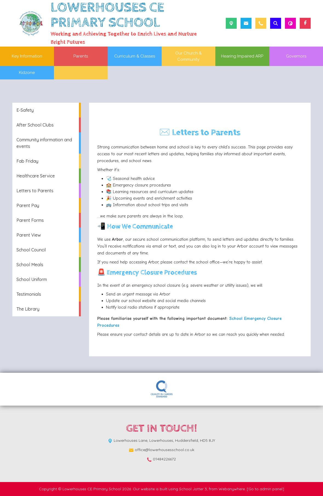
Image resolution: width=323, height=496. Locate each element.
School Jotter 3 (193, 488)
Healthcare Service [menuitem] (35, 176)
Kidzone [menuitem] (27, 72)
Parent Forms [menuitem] (30, 220)
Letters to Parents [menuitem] (34, 190)
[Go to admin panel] (265, 488)
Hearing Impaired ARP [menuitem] (242, 56)
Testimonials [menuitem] (28, 294)
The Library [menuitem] (27, 309)
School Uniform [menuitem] (31, 279)
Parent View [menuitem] (28, 235)
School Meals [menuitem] (29, 264)
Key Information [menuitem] (27, 56)
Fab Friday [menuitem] (27, 161)
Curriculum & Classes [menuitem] (134, 56)
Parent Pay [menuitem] (27, 205)
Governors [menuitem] (296, 56)
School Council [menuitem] (31, 250)
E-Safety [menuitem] (25, 110)
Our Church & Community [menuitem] (188, 56)
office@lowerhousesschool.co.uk (164, 449)
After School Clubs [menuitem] (35, 125)
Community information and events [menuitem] (44, 143)
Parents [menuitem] (80, 56)
